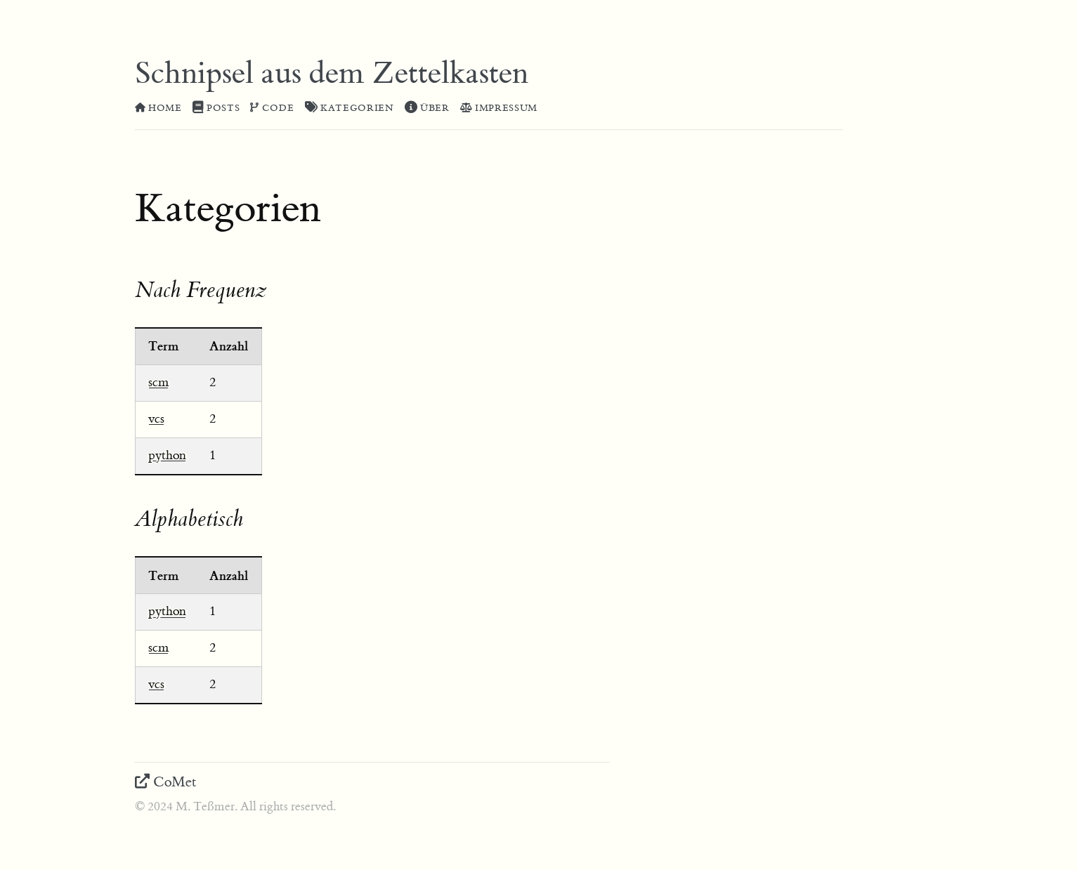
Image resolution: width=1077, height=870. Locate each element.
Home (158, 108)
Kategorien (349, 108)
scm (158, 382)
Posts (216, 108)
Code (272, 108)
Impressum (498, 108)
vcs (156, 419)
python (167, 455)
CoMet (166, 782)
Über (427, 108)
